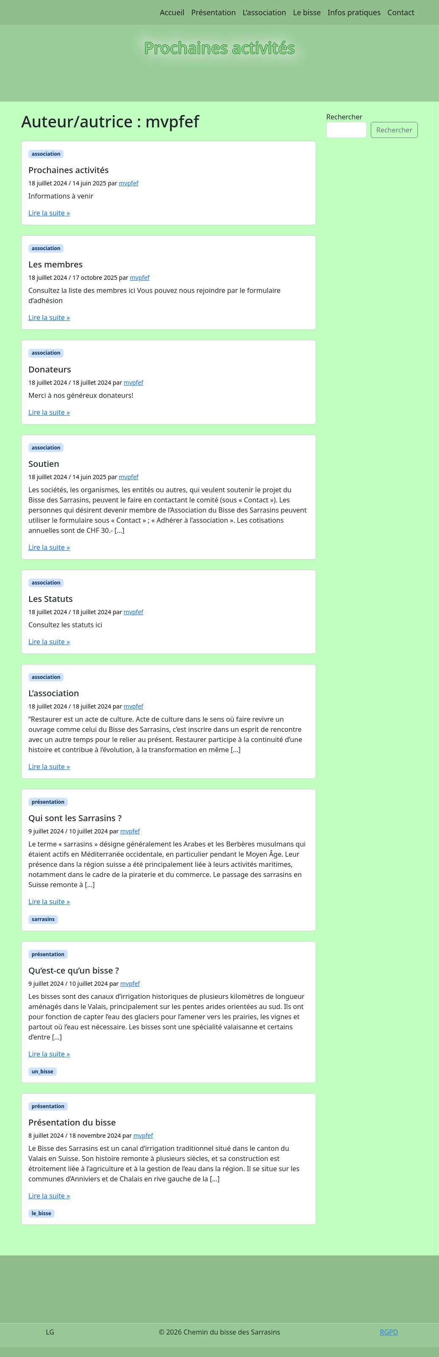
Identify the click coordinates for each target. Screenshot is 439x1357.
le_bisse (41, 1213)
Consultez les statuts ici (65, 624)
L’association (264, 12)
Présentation (213, 12)
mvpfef (128, 183)
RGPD (389, 1332)
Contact (400, 12)
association (46, 153)
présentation (48, 801)
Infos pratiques (354, 12)
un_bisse (42, 1071)
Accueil (172, 12)
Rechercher (344, 116)
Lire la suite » (49, 213)
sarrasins (43, 919)
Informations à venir (60, 196)
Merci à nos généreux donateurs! (80, 395)
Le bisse (307, 12)
